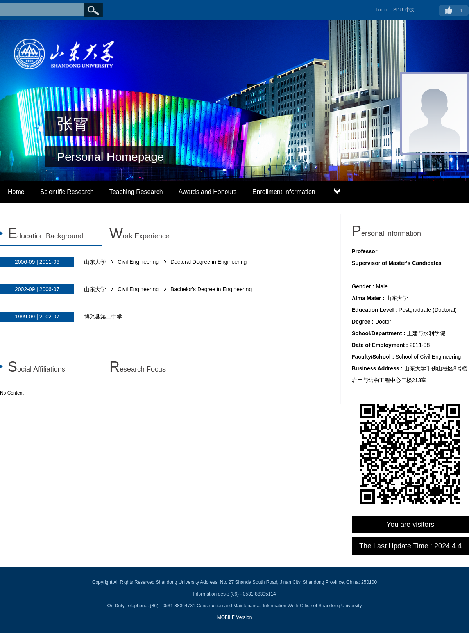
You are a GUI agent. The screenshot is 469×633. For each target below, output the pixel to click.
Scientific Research (67, 191)
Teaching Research (136, 191)
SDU (398, 9)
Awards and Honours (208, 191)
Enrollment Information (283, 191)
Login (381, 9)
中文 (410, 9)
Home (16, 191)
